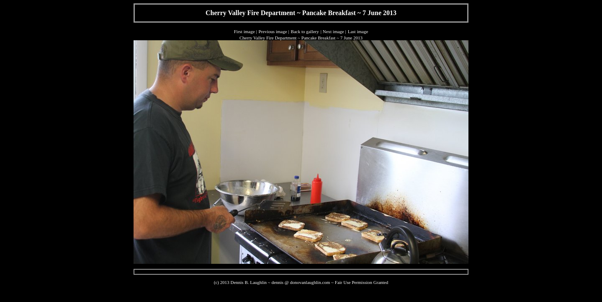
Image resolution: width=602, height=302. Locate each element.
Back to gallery (305, 31)
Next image (333, 31)
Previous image (272, 31)
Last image (358, 31)
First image (244, 31)
